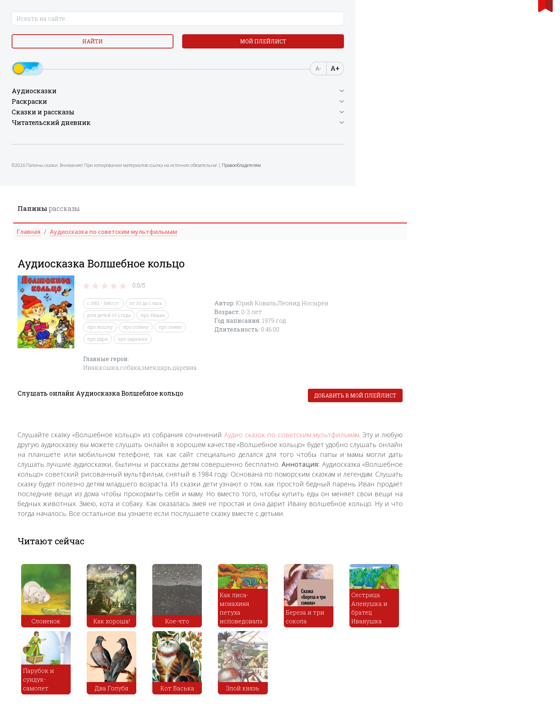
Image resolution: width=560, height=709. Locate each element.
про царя (237, 152)
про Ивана (293, 129)
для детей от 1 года (249, 129)
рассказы (188, 22)
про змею (310, 141)
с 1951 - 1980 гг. (243, 117)
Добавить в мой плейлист (495, 209)
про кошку (240, 141)
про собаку (276, 141)
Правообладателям (68, 184)
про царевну (272, 152)
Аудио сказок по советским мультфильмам (431, 248)
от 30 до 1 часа (286, 117)
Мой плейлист (93, 47)
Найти (36, 47)
